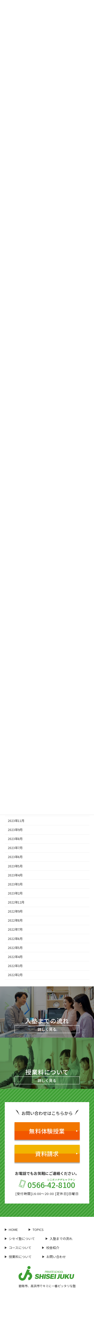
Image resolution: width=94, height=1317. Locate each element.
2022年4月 (15, 956)
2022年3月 (15, 966)
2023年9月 (15, 829)
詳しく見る (47, 1029)
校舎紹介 (50, 1247)
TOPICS (36, 1229)
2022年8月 (15, 920)
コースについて (18, 1247)
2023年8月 (15, 838)
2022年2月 (15, 975)
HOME (11, 1229)
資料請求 (56, 1153)
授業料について (18, 1256)
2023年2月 (15, 893)
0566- (47, 1184)
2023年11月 (16, 820)
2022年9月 (15, 911)
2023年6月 (15, 857)
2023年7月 (15, 848)
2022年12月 (16, 902)
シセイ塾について (20, 1238)
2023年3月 (15, 884)
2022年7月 (15, 929)
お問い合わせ (54, 1256)
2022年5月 (15, 947)
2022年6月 (15, 938)
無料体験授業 (53, 1131)
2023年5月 (15, 866)
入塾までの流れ (59, 1238)
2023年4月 (15, 875)
